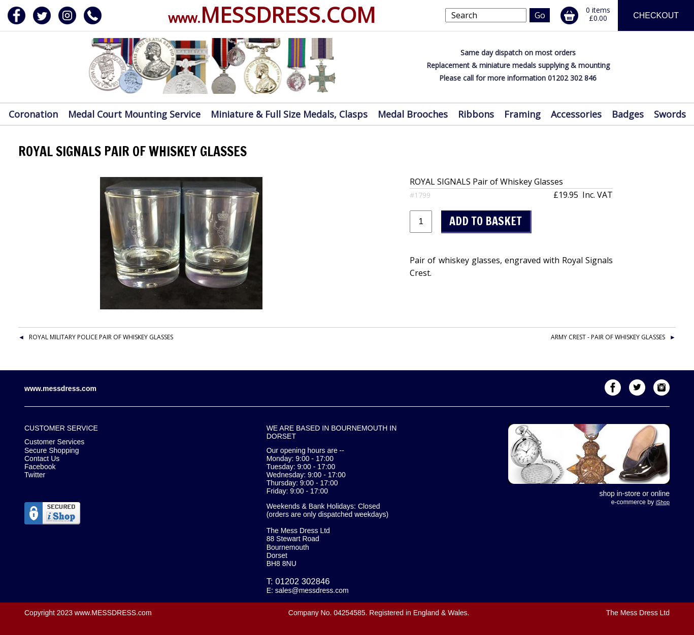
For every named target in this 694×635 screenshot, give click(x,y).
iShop (663, 502)
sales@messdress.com (312, 590)
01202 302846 (302, 581)
